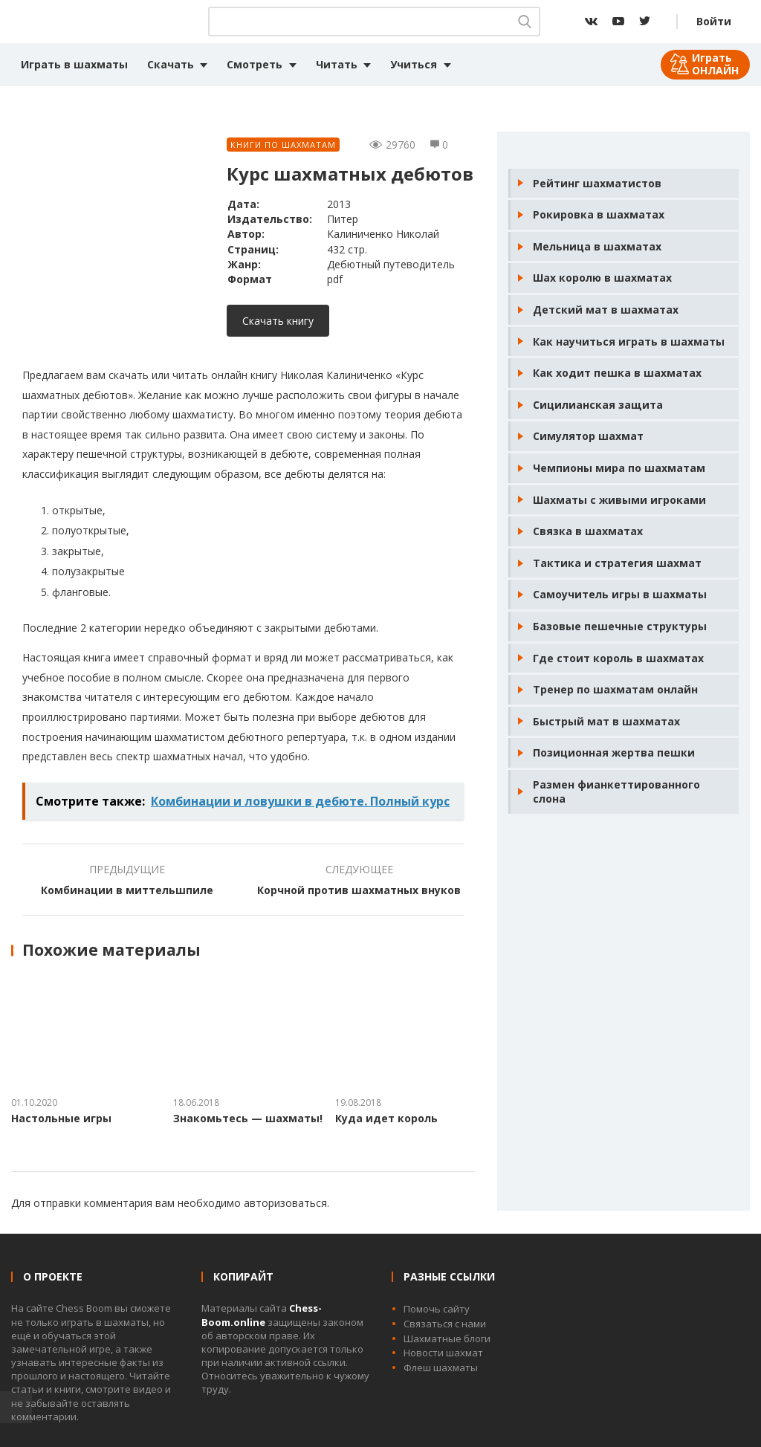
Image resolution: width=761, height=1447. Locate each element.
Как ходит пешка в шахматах (617, 373)
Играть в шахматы (74, 64)
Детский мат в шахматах (606, 309)
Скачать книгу (278, 321)
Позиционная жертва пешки (614, 752)
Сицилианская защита (598, 405)
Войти (713, 21)
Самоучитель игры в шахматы (620, 594)
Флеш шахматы (441, 1367)
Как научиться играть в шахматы (629, 341)
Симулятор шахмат (588, 436)
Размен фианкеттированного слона (616, 791)
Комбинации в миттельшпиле (127, 890)
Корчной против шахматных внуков (359, 890)
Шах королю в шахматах (602, 278)
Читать (336, 64)
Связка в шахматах (588, 531)
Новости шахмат (443, 1352)
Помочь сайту (437, 1308)
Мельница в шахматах (597, 246)
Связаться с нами (445, 1323)
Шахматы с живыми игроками (619, 500)
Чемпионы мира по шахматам (619, 468)
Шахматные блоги (447, 1338)
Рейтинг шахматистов (597, 183)
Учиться (413, 64)
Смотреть (254, 64)
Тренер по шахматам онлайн (615, 689)
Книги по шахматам (283, 144)
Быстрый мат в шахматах (606, 721)
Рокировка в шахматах (598, 214)
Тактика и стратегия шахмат (617, 563)
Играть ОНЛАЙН (715, 64)
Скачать (170, 64)
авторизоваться (285, 1203)
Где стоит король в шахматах (618, 658)
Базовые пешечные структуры (620, 626)
